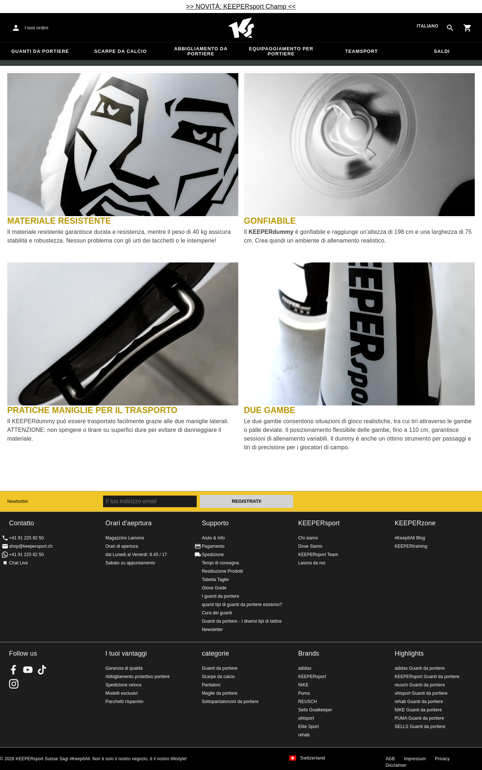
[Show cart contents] (467, 28)
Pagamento (213, 546)
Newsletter (212, 629)
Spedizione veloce (124, 684)
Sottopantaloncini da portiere (230, 701)
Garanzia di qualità (124, 668)
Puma (304, 693)
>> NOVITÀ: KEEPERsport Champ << (241, 6)
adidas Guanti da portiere (419, 668)
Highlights (409, 653)
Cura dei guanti (217, 612)
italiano (427, 26)
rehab (304, 734)
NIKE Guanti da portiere (418, 709)
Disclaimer (395, 765)
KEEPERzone (415, 523)
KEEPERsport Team (318, 554)
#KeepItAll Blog (409, 537)
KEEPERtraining (410, 546)
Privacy (442, 758)
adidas (304, 668)
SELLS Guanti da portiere (419, 726)
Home (241, 28)
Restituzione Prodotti (222, 571)
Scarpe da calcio (120, 51)
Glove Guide (214, 587)
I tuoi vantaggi (126, 653)
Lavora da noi (311, 562)
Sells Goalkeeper (315, 709)
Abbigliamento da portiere (200, 51)
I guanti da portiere (220, 596)
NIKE (303, 684)
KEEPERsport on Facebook (13, 669)
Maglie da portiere (220, 693)
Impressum (415, 758)
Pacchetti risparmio (125, 701)
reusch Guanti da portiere (419, 684)
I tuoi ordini (36, 27)
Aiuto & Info (213, 537)
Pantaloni (211, 684)
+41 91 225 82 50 (26, 537)
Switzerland (312, 758)
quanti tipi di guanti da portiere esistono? (242, 604)
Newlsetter (17, 501)
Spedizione (213, 554)
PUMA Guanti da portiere (419, 718)
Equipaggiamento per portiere (281, 51)
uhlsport (306, 718)
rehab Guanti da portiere (418, 701)
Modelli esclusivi (122, 693)
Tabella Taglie (215, 579)
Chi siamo (308, 537)
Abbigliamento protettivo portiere (138, 676)
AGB (390, 758)
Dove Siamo (310, 546)
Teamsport (361, 51)
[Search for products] (450, 28)
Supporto (215, 523)
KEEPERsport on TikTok (42, 669)
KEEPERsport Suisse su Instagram (13, 684)
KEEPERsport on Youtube (28, 669)
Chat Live (18, 562)
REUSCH (307, 701)
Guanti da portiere (40, 51)
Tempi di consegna (220, 562)
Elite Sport (308, 726)
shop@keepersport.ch (30, 546)
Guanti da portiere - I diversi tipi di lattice (242, 621)
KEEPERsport (319, 523)
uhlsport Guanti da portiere (420, 693)
